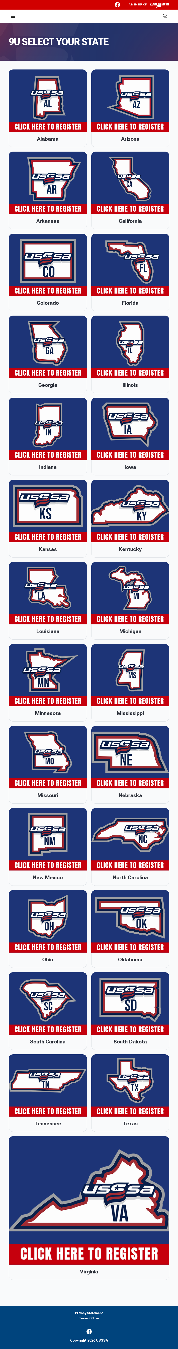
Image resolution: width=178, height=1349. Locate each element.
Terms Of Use (89, 1318)
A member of (149, 5)
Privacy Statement (89, 1313)
